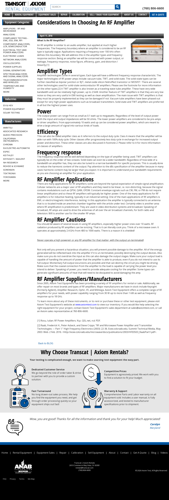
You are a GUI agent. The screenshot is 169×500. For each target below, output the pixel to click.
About (112, 452)
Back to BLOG (45, 343)
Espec (6, 151)
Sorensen (8, 169)
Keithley (8, 155)
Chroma (8, 144)
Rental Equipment (24, 14)
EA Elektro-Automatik (16, 148)
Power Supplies (12, 66)
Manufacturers (13, 121)
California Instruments (10, 139)
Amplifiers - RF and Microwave (14, 29)
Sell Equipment (96, 452)
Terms (21, 479)
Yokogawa (9, 176)
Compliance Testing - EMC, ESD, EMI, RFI (15, 39)
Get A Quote (158, 14)
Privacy (13, 479)
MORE (6, 91)
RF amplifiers (116, 283)
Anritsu (7, 127)
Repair (64, 14)
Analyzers (9, 34)
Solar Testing (11, 112)
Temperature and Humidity (13, 87)
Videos (164, 452)
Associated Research (15, 131)
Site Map (31, 479)
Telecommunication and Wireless (15, 81)
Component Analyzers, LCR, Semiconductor (16, 45)
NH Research (10, 162)
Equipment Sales (47, 14)
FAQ (4, 479)
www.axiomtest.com (86, 304)
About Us (129, 14)
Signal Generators (14, 70)
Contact (142, 14)
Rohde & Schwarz (13, 166)
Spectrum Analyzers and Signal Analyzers (15, 75)
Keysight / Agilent (14, 158)
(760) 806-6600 (153, 8)
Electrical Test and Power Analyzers (15, 51)
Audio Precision (12, 134)
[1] (47, 65)
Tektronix (9, 173)
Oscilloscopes (11, 63)
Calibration (78, 14)
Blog (153, 452)
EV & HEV (8, 105)
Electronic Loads (13, 55)
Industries (10, 99)
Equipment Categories (17, 22)
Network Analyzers (15, 59)
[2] (59, 88)
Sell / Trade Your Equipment (104, 14)
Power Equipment (14, 108)
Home (7, 14)
